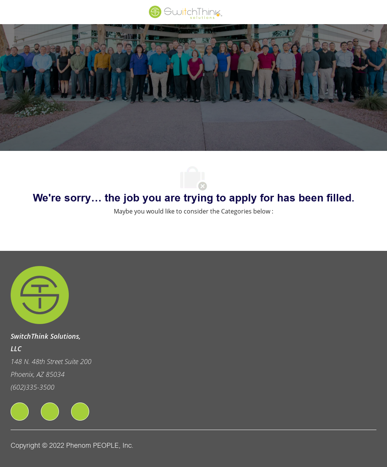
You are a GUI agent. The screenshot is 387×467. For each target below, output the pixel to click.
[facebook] (20, 411)
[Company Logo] (186, 11)
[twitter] (80, 411)
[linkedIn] (50, 411)
